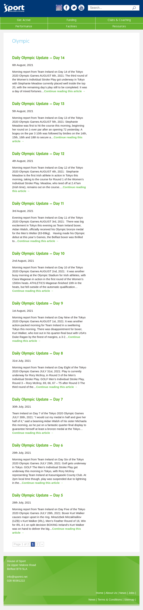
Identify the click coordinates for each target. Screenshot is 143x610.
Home (99, 592)
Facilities (71, 26)
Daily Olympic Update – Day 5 (37, 495)
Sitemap (129, 599)
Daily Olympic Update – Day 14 (38, 57)
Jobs (131, 592)
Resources (119, 26)
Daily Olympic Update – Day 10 (38, 253)
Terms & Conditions (110, 599)
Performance (24, 26)
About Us (111, 592)
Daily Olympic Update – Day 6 (37, 445)
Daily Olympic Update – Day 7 (37, 399)
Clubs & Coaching (119, 20)
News (122, 592)
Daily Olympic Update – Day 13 (38, 103)
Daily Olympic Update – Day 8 (37, 353)
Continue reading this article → (64, 91)
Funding (72, 20)
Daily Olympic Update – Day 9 (37, 303)
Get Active (24, 20)
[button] (59, 9)
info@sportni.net (17, 576)
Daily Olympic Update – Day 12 (38, 153)
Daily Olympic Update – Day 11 (38, 203)
